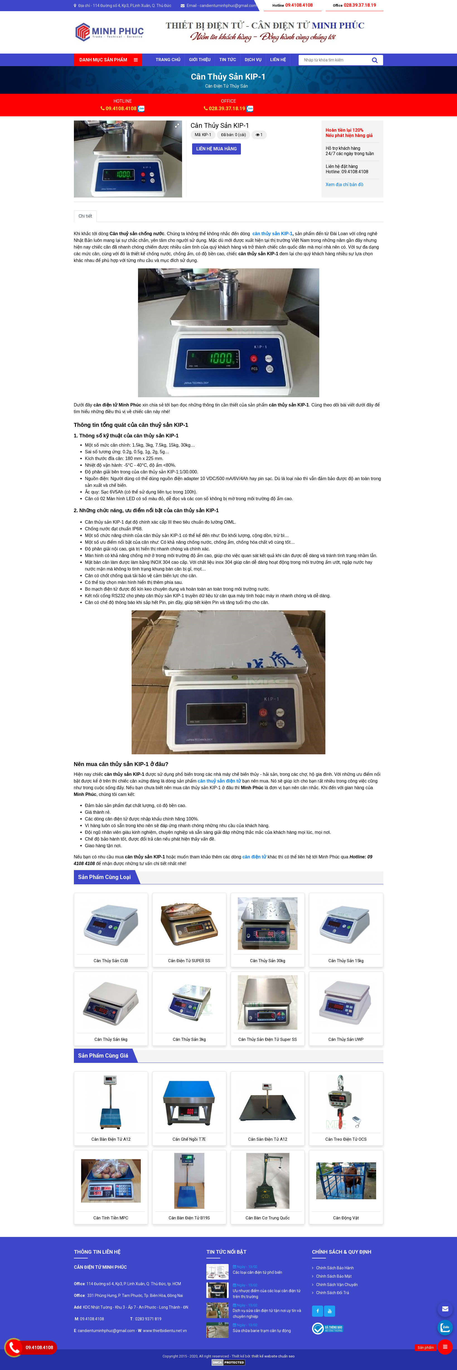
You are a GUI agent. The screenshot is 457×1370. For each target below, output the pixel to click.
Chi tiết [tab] (85, 216)
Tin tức (227, 59)
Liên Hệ (278, 59)
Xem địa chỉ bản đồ (344, 184)
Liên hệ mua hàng (216, 148)
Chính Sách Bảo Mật (334, 1276)
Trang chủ (168, 59)
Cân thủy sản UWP (346, 1039)
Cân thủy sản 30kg (267, 960)
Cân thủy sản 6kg (111, 1039)
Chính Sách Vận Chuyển (337, 1284)
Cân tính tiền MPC (110, 1217)
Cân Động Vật (346, 1217)
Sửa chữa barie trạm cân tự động (262, 1330)
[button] (177, 125)
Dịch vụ (253, 59)
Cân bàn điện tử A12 (110, 1139)
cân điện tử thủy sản (226, 86)
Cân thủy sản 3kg (189, 1039)
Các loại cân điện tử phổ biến (257, 1272)
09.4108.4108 (121, 108)
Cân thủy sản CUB (111, 960)
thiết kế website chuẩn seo (273, 1356)
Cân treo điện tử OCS (346, 1139)
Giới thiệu (200, 59)
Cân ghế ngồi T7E (189, 1139)
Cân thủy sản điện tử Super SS (267, 1039)
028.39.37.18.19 (227, 108)
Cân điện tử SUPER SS (189, 960)
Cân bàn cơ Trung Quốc (268, 1217)
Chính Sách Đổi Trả (332, 1292)
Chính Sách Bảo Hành (335, 1268)
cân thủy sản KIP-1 (272, 233)
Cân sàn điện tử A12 (267, 1139)
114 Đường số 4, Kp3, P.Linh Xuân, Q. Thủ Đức (132, 5)
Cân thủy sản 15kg (346, 960)
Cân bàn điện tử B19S (189, 1217)
